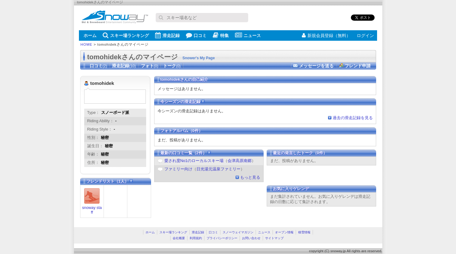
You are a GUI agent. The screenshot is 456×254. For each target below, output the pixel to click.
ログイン (365, 35)
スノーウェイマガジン (238, 232)
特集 (221, 35)
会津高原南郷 (240, 160)
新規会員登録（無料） (326, 35)
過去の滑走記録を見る (353, 117)
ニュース (248, 35)
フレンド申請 (358, 65)
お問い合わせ (251, 238)
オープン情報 (284, 232)
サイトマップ (274, 238)
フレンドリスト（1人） (109, 181)
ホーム (90, 35)
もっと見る (250, 177)
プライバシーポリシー (222, 238)
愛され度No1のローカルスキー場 (194, 160)
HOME (86, 44)
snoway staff (92, 209)
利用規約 (196, 238)
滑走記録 (167, 35)
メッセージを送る (316, 65)
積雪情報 (304, 232)
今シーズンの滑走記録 (182, 101)
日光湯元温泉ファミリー (218, 169)
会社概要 (179, 238)
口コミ (196, 35)
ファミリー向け (178, 169)
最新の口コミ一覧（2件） (185, 153)
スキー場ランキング (126, 35)
